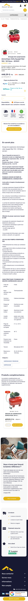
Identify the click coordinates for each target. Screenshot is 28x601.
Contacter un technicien (14, 129)
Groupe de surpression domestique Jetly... (13, 414)
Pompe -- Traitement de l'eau (12, 19)
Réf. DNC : (10, 52)
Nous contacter (12, 498)
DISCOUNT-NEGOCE (20, 592)
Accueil (2, 19)
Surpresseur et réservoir (11, 361)
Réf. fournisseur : (12, 53)
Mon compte (6, 585)
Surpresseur (7, 365)
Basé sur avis (18, 595)
